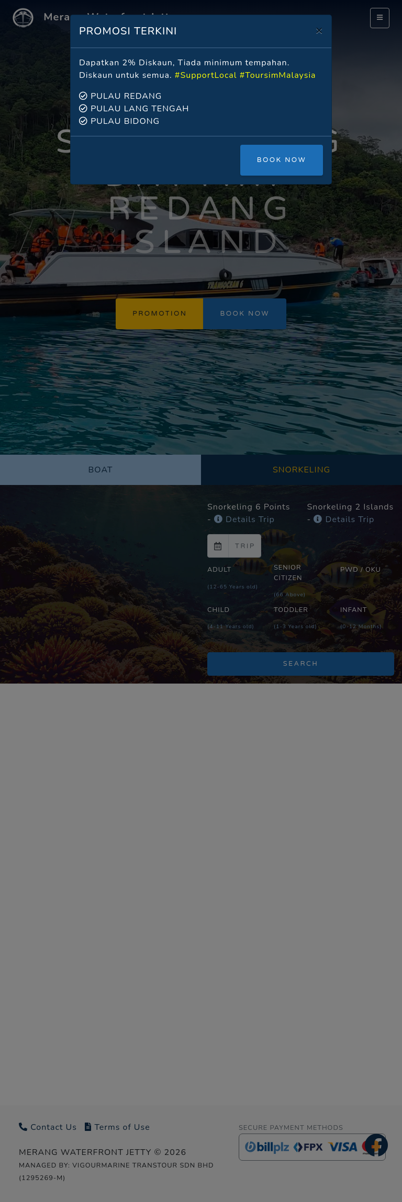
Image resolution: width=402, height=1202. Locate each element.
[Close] (319, 29)
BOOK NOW (281, 160)
